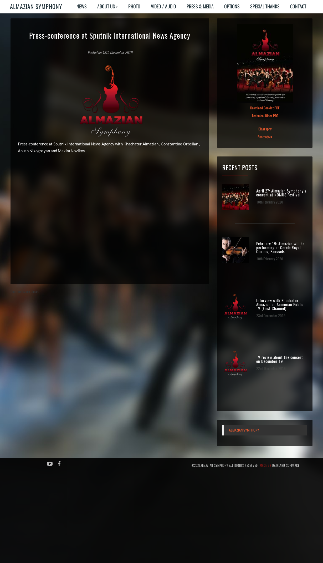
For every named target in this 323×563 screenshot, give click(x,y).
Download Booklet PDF (264, 107)
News (81, 6)
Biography (264, 128)
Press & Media (200, 6)
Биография (265, 136)
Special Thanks (265, 6)
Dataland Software (285, 466)
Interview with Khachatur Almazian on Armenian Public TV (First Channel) (280, 305)
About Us (107, 6)
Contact (298, 6)
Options (232, 6)
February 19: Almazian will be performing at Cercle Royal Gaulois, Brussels (280, 248)
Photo (134, 6)
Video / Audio (163, 6)
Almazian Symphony (36, 7)
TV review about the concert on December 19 (279, 359)
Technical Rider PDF (265, 115)
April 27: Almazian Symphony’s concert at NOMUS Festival (281, 193)
